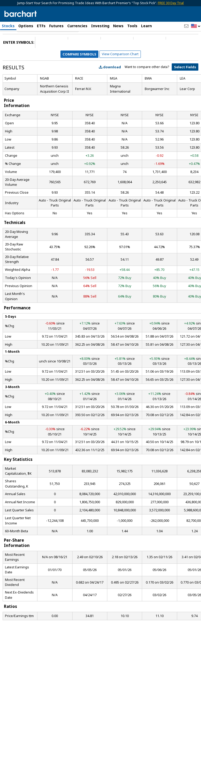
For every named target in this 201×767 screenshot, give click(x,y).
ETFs (41, 25)
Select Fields (185, 84)
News (118, 25)
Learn (146, 25)
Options (25, 25)
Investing (100, 25)
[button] (196, 26)
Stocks (8, 25)
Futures (56, 25)
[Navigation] (48, 45)
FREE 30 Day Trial (171, 3)
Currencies (77, 25)
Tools (132, 25)
